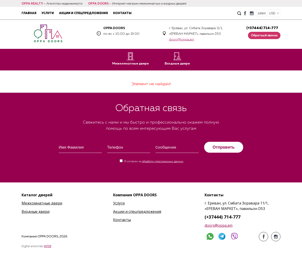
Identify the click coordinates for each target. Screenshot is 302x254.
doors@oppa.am (181, 39)
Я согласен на (153, 161)
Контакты (122, 13)
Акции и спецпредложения (83, 13)
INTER (47, 246)
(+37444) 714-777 (262, 28)
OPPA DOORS (98, 3)
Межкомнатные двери (130, 58)
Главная (29, 13)
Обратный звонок (264, 35)
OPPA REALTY (32, 3)
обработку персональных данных (162, 161)
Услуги (48, 13)
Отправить (224, 147)
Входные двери (177, 58)
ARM (261, 13)
